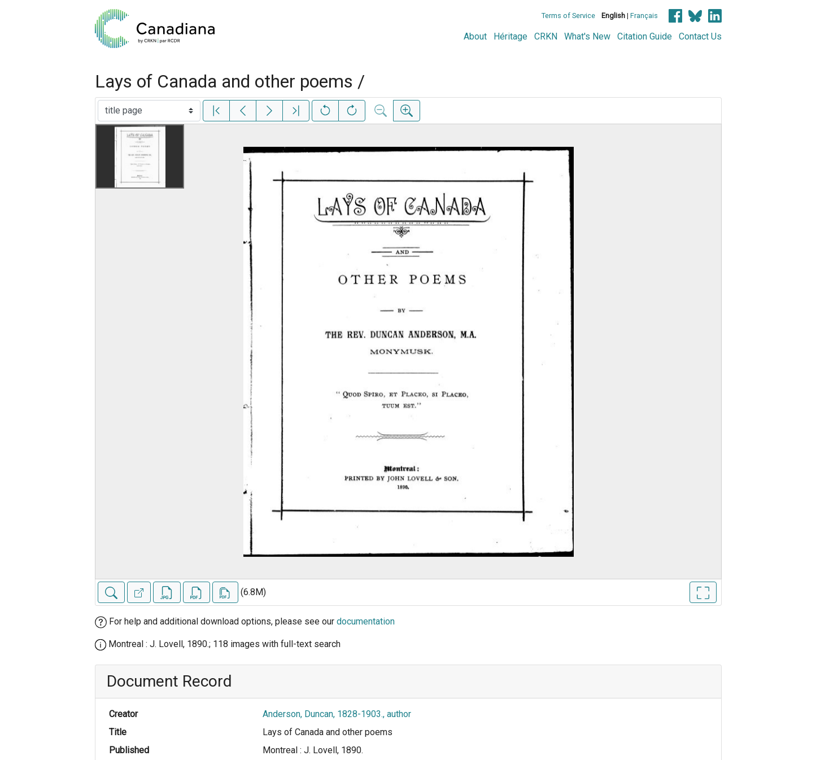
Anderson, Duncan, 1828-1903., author (337, 714)
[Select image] (149, 110)
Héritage (510, 36)
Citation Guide (644, 36)
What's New (587, 36)
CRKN (545, 36)
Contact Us (700, 36)
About (475, 36)
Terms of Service (568, 15)
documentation (366, 621)
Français (644, 15)
